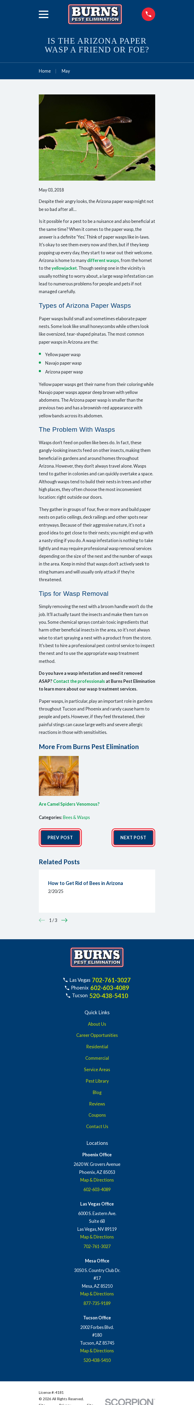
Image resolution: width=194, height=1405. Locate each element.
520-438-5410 (108, 995)
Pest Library (97, 1080)
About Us (97, 1023)
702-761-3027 (111, 980)
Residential (97, 1046)
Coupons (97, 1114)
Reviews (97, 1103)
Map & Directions (97, 1179)
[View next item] (64, 920)
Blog (97, 1092)
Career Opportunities (97, 1035)
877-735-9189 (97, 1303)
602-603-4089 (109, 987)
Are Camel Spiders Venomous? (69, 804)
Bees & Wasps (76, 817)
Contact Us (97, 1126)
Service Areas (97, 1069)
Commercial (97, 1058)
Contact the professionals (79, 681)
